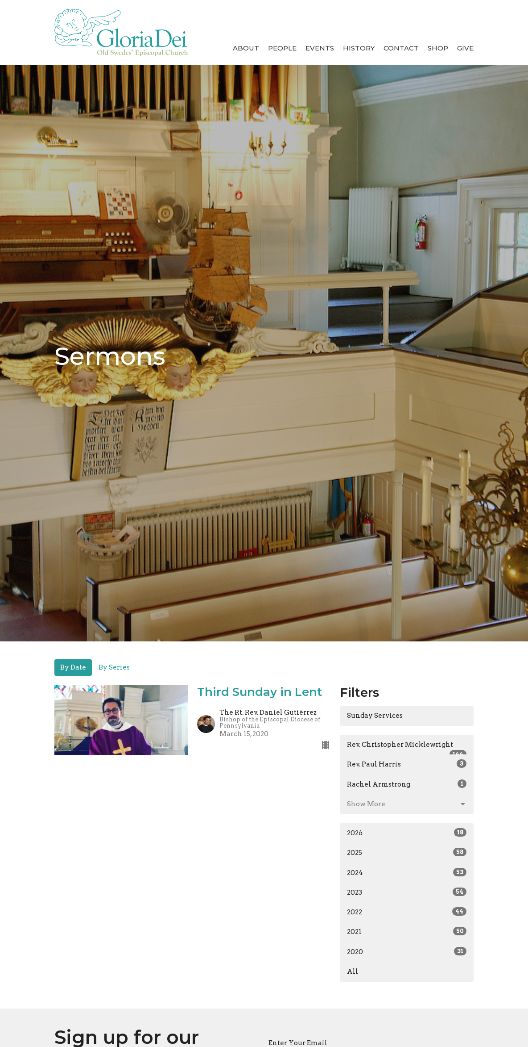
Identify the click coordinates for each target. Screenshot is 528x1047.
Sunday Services (375, 716)
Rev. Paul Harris (406, 763)
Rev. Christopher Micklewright (406, 748)
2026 (406, 832)
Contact (401, 48)
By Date (73, 667)
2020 (406, 951)
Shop (438, 48)
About (246, 48)
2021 (406, 931)
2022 (406, 911)
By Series (114, 667)
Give (465, 48)
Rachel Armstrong (406, 783)
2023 (406, 892)
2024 (406, 872)
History (359, 48)
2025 (406, 852)
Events (319, 48)
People (282, 48)
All (352, 971)
